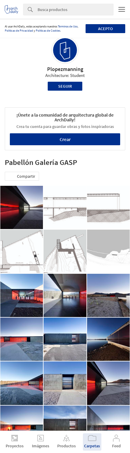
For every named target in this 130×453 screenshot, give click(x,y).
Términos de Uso (68, 26)
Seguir (65, 86)
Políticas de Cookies (48, 31)
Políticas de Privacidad (19, 31)
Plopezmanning (65, 69)
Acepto (105, 28)
